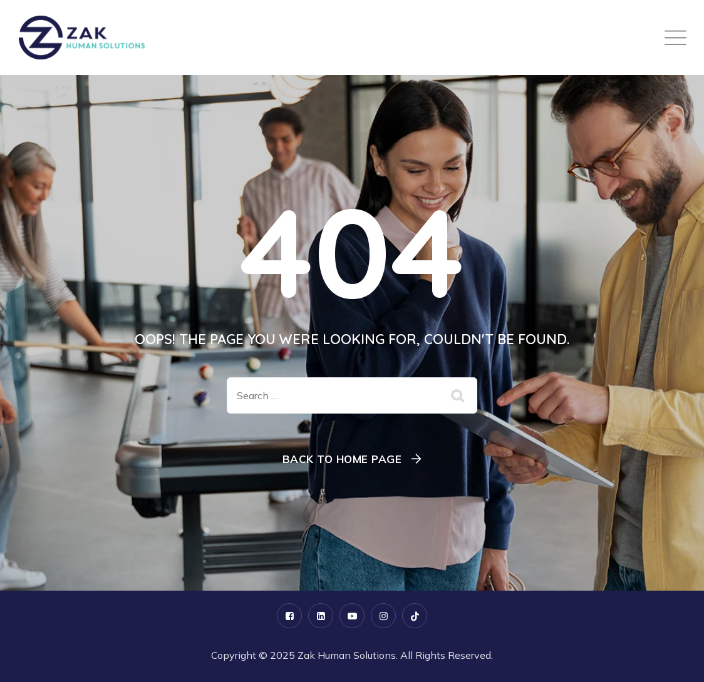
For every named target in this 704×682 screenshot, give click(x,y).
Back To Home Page (342, 459)
